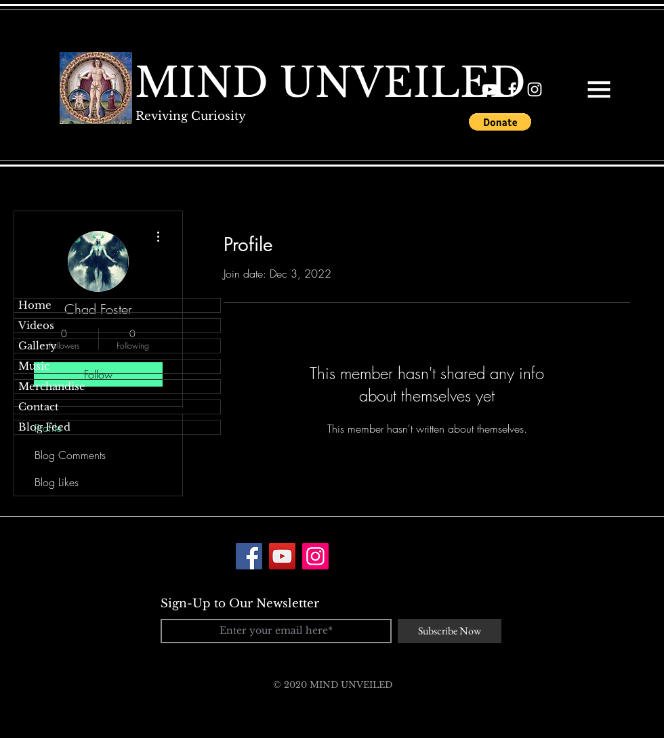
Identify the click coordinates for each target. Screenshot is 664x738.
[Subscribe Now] (449, 631)
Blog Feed (44, 426)
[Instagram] (315, 556)
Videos (36, 325)
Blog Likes (57, 482)
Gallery (37, 345)
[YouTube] (282, 556)
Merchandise (51, 386)
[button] (599, 89)
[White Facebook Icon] (512, 89)
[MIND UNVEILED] (330, 82)
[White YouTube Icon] (489, 89)
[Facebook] (249, 556)
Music (33, 366)
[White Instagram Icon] (534, 89)
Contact (38, 406)
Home (34, 305)
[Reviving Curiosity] (190, 116)
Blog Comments (70, 455)
